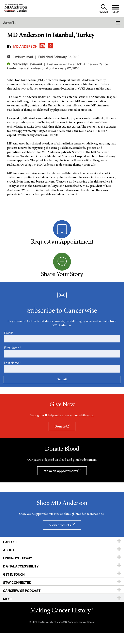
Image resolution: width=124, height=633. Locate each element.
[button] (114, 22)
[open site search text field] (103, 8)
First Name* (12, 348)
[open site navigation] (115, 8)
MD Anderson (25, 46)
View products (62, 525)
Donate (62, 426)
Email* (9, 333)
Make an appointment (62, 471)
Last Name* (12, 363)
